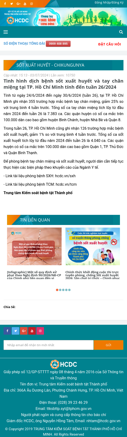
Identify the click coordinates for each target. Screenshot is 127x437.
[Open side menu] (6, 32)
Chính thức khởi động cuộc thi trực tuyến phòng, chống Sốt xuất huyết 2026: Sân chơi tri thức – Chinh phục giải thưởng (92, 276)
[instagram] (31, 4)
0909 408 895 (58, 43)
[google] (18, 4)
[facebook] (5, 4)
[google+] (24, 331)
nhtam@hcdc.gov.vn (103, 421)
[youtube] (24, 4)
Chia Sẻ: (10, 307)
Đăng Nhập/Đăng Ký (109, 2)
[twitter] (11, 4)
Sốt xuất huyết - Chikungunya (50, 65)
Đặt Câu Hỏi (109, 44)
